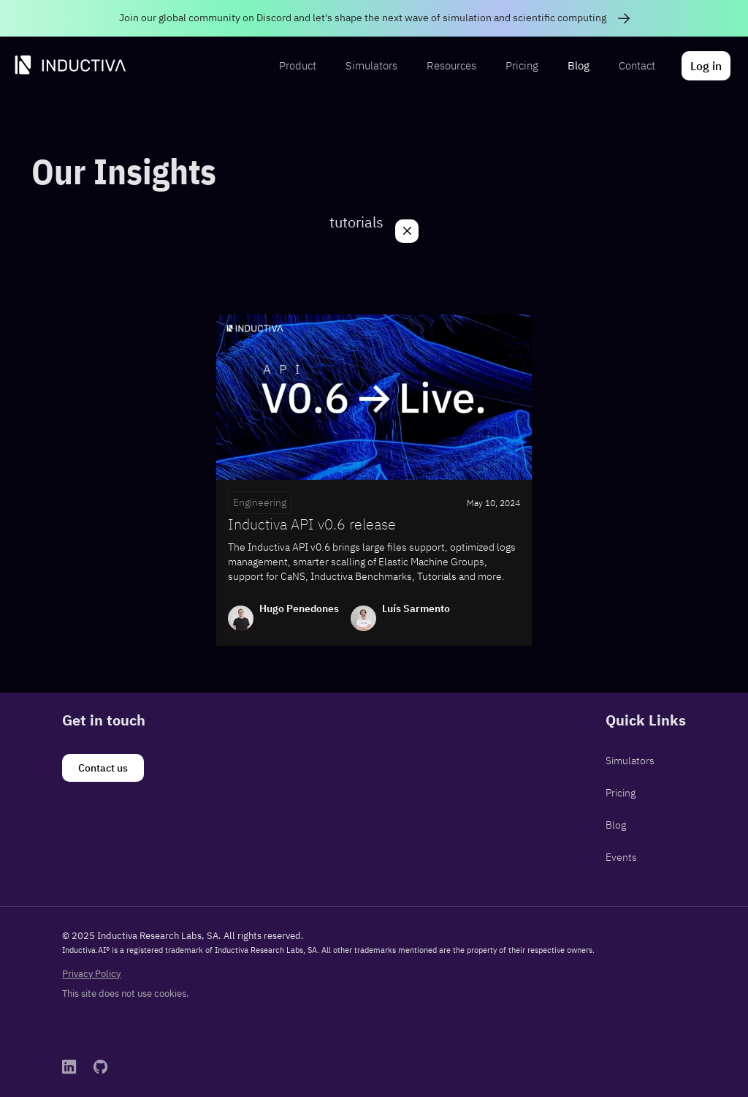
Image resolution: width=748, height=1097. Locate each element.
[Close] (407, 231)
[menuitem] (297, 66)
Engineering (259, 502)
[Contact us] (103, 768)
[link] (374, 18)
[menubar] (503, 65)
